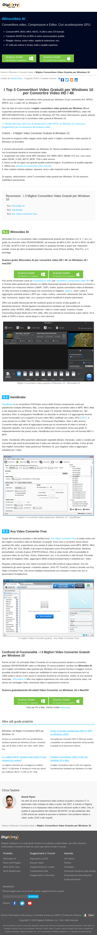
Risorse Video (37, 863)
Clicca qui (65, 707)
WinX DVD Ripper (12, 863)
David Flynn (16, 78)
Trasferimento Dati (39, 871)
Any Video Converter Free (24, 214)
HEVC (84, 418)
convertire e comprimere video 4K (72, 280)
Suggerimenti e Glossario (42, 875)
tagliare (68, 291)
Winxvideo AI (13, 19)
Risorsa (13, 72)
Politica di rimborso (72, 915)
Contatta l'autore (50, 78)
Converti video (26, 72)
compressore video (42, 280)
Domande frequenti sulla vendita (80, 871)
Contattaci (69, 867)
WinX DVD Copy (11, 867)
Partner (67, 863)
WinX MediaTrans (12, 871)
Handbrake (17, 210)
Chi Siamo (69, 858)
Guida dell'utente (72, 879)
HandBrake (7, 404)
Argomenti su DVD (39, 858)
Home (3, 72)
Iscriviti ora (33, 896)
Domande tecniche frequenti (78, 875)
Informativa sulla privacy (20, 915)
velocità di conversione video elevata (33, 166)
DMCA (58, 915)
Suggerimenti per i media (42, 867)
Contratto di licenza (43, 915)
